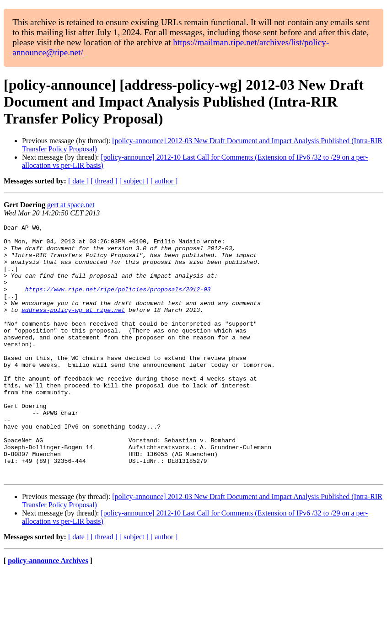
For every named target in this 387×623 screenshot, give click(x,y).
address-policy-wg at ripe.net (73, 327)
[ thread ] (104, 181)
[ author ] (164, 181)
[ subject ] (134, 181)
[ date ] (78, 181)
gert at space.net (71, 205)
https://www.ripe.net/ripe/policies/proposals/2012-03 (118, 303)
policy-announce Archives (48, 611)
